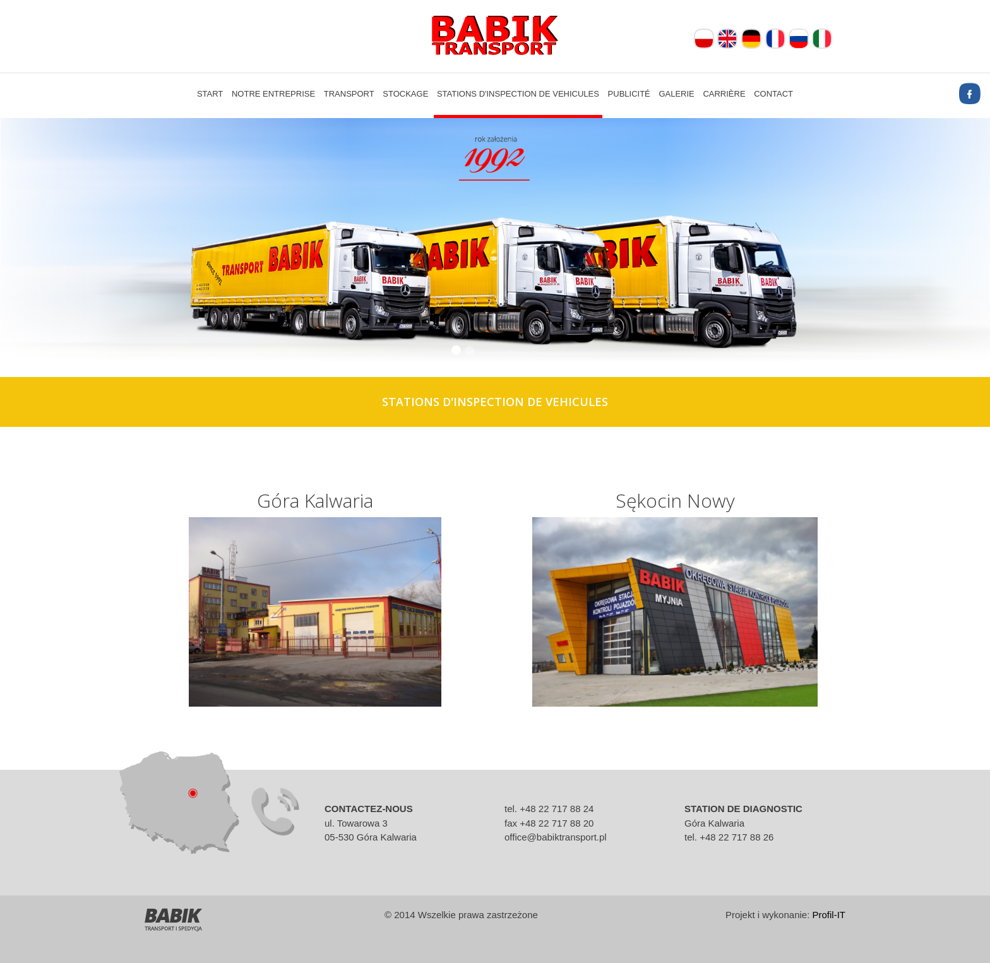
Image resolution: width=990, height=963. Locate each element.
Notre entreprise (273, 94)
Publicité (629, 94)
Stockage (405, 94)
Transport (349, 94)
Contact (773, 94)
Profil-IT (829, 914)
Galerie (676, 94)
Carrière (724, 94)
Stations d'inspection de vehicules (518, 94)
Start (210, 94)
